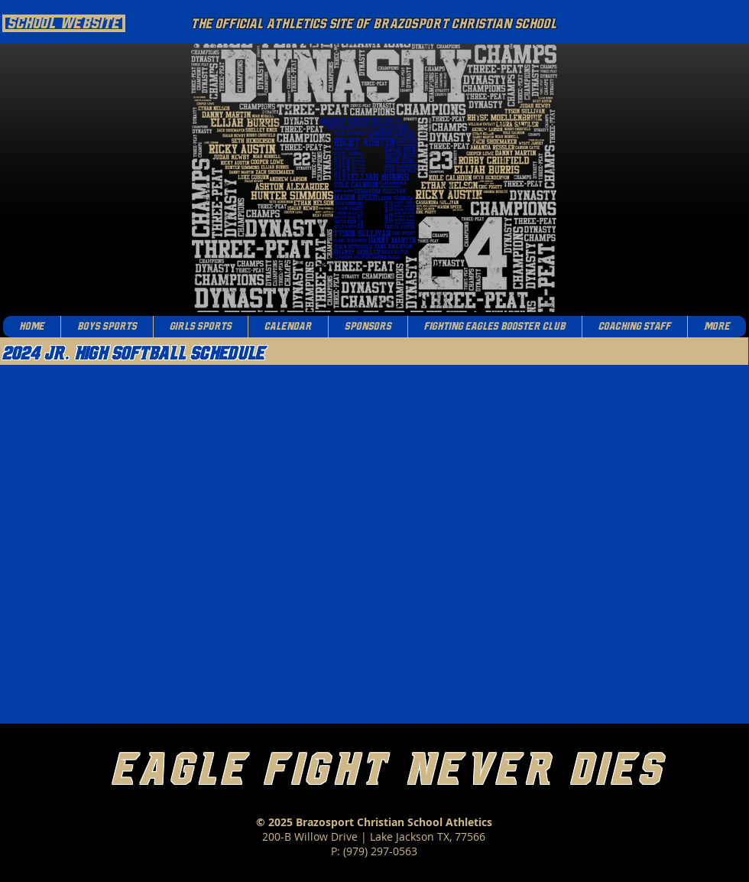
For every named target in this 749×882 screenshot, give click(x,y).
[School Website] (63, 23)
